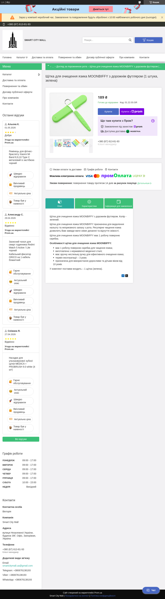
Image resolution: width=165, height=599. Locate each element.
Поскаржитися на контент (77, 596)
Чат (151, 590)
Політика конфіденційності (103, 596)
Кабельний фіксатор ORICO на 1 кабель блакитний (20, 257)
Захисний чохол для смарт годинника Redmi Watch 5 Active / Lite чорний (22, 246)
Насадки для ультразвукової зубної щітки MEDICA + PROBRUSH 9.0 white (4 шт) (22, 363)
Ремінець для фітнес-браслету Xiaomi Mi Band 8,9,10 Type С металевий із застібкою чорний (21, 157)
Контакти (144, 57)
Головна (7, 57)
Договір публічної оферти (100, 57)
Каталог (20, 57)
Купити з (131, 111)
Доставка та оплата (42, 57)
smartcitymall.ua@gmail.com (18, 565)
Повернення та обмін (69, 57)
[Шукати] (130, 40)
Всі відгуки (21, 439)
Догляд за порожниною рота (71, 66)
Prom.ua (98, 593)
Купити (108, 111)
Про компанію (126, 57)
